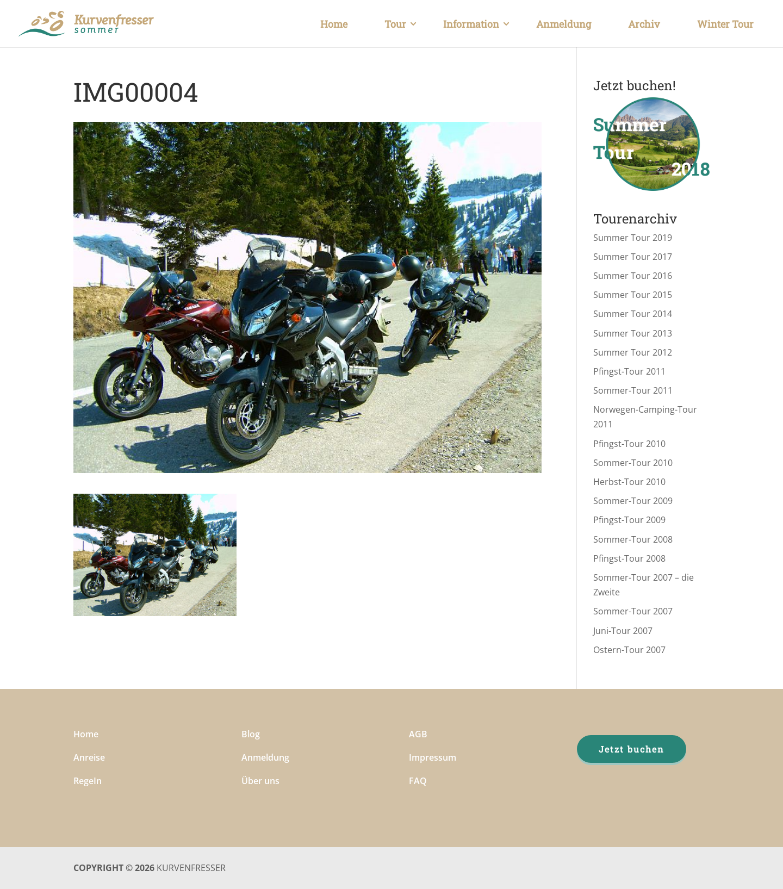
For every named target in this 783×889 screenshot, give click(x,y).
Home (333, 23)
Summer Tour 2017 (632, 257)
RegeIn (87, 781)
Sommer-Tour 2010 (633, 463)
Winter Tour (725, 23)
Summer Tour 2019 (632, 238)
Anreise (89, 757)
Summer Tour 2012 (632, 352)
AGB (418, 734)
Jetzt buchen (631, 749)
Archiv (644, 23)
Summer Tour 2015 (632, 295)
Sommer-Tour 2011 (633, 390)
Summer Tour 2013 (632, 333)
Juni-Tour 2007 (622, 631)
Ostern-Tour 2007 (629, 650)
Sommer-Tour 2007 (633, 611)
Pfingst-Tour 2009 (629, 520)
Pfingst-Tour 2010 (629, 444)
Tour (395, 23)
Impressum (432, 757)
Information (471, 23)
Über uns (260, 781)
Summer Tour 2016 (632, 276)
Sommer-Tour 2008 (633, 539)
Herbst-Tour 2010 (629, 482)
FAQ (418, 781)
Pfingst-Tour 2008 (629, 558)
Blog (250, 734)
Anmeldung (563, 23)
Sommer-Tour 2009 (633, 501)
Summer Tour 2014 (632, 314)
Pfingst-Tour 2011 (629, 371)
